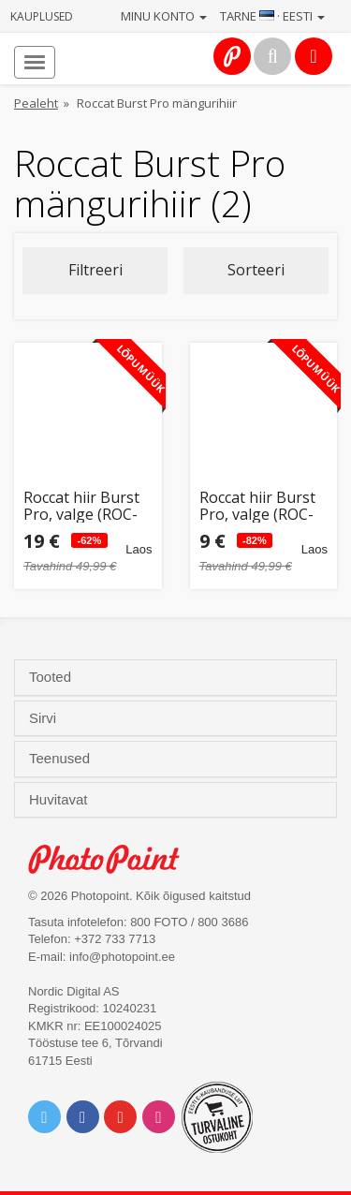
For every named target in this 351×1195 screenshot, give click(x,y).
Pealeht (36, 103)
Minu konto (164, 15)
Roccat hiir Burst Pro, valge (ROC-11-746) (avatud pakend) (257, 506)
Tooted (52, 677)
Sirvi (44, 718)
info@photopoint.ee (122, 957)
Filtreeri (95, 269)
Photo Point (113, 859)
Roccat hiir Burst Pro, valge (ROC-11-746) (81, 506)
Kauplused (41, 16)
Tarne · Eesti (272, 15)
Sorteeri (256, 269)
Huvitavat (60, 799)
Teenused (61, 758)
